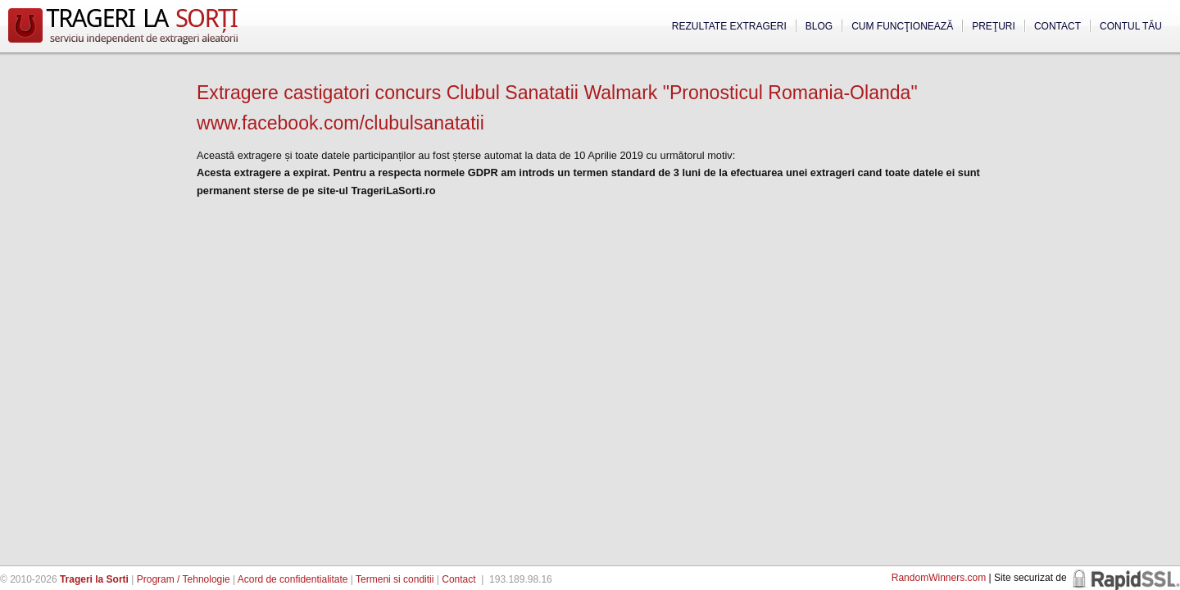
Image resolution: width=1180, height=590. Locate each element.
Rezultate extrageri (729, 26)
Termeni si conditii (394, 579)
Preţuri (993, 26)
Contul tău (1131, 26)
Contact (1057, 26)
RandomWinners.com (939, 577)
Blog (819, 26)
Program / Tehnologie (183, 579)
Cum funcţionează (902, 26)
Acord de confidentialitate (293, 579)
